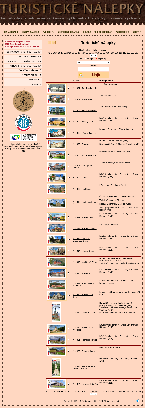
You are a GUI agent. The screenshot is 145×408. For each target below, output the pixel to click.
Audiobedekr (122, 32)
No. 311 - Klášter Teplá (83, 217)
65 (93, 53)
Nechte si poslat (103, 32)
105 (116, 53)
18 (65, 53)
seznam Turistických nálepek (24, 61)
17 (62, 53)
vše (80, 59)
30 (73, 53)
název (103, 50)
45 (81, 53)
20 (67, 53)
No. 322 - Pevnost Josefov (84, 351)
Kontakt (137, 32)
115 (124, 53)
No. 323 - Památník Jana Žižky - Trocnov (84, 367)
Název (93, 65)
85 (104, 53)
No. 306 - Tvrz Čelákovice (84, 155)
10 (53, 53)
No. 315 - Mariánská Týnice (85, 262)
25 (70, 53)
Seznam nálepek (30, 32)
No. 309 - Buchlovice (82, 189)
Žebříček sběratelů (68, 32)
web (115, 84)
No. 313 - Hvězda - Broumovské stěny (81, 239)
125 (132, 53)
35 (76, 53)
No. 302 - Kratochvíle (82, 99)
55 (87, 53)
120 (128, 53)
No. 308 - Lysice (80, 178)
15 (56, 53)
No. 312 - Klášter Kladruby (84, 228)
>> (140, 53)
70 (95, 53)
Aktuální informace (30, 56)
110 (120, 53)
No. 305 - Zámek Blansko (84, 133)
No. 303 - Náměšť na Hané (85, 110)
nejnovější (101, 59)
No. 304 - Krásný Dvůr (83, 122)
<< (47, 53)
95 (109, 53)
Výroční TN (48, 32)
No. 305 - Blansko (81, 144)
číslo (94, 50)
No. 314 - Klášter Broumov (85, 251)
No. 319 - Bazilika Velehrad (85, 312)
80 (101, 53)
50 (84, 53)
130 (136, 53)
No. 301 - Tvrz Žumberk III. (85, 88)
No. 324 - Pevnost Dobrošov (85, 384)
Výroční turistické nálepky (25, 66)
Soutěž (87, 32)
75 (98, 53)
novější (89, 59)
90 (107, 53)
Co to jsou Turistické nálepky (24, 52)
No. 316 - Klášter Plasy (83, 273)
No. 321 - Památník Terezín (85, 340)
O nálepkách (11, 32)
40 (79, 53)
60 (90, 53)
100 (112, 53)
